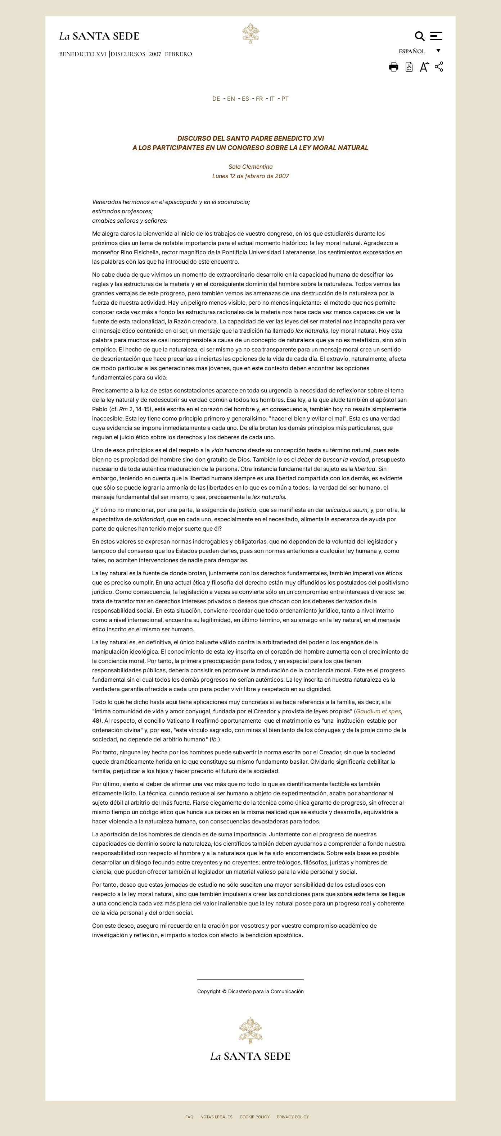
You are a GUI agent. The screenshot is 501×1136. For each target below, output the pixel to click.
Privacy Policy (293, 1116)
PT (285, 98)
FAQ (189, 1116)
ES (245, 98)
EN (231, 98)
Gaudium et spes (378, 711)
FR (259, 98)
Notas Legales (216, 1116)
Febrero (178, 54)
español (415, 53)
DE (216, 98)
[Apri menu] (435, 36)
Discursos (128, 54)
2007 (156, 54)
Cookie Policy (255, 1116)
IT (272, 98)
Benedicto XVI (83, 54)
